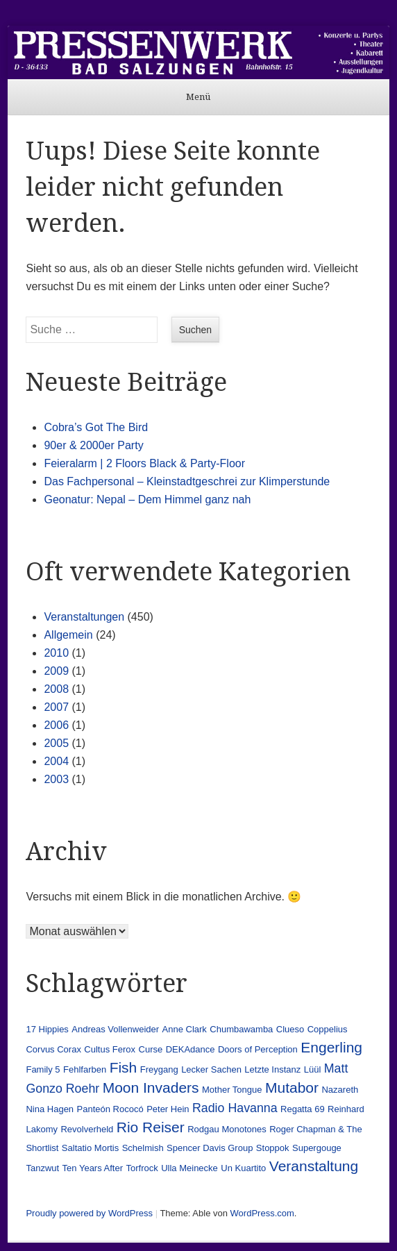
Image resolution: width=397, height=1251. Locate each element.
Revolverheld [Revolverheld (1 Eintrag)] (86, 1129)
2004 (56, 761)
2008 (56, 689)
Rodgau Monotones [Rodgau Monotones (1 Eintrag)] (226, 1129)
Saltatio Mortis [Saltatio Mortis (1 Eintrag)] (90, 1148)
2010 (56, 653)
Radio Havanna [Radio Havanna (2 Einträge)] (235, 1108)
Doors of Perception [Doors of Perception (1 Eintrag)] (258, 1049)
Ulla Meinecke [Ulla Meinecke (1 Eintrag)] (189, 1168)
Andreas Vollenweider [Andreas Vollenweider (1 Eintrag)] (115, 1029)
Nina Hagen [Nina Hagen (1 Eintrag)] (50, 1109)
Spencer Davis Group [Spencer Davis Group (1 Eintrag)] (210, 1148)
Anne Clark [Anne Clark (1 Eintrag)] (184, 1029)
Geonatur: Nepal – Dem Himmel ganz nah (147, 499)
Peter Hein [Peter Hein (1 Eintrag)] (167, 1109)
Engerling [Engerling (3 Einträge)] (331, 1047)
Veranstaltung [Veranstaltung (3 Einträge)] (313, 1166)
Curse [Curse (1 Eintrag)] (151, 1049)
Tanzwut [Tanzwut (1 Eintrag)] (42, 1168)
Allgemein (68, 635)
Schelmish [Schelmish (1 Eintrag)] (143, 1148)
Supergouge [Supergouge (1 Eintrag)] (316, 1148)
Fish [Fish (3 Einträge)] (123, 1067)
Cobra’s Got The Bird (96, 427)
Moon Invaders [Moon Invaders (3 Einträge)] (151, 1087)
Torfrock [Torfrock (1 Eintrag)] (142, 1168)
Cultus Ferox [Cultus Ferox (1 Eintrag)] (109, 1049)
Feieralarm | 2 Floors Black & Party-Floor (144, 463)
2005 (56, 743)
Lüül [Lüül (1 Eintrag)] (312, 1069)
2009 (56, 671)
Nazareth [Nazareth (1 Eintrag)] (339, 1089)
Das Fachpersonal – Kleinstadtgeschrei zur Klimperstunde (187, 481)
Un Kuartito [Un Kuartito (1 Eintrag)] (243, 1168)
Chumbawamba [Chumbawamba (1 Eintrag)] (241, 1029)
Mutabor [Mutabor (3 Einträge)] (292, 1087)
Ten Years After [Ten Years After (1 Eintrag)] (92, 1168)
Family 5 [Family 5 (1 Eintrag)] (43, 1069)
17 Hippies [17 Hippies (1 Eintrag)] (47, 1029)
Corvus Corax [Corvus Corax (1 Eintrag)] (53, 1049)
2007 (56, 707)
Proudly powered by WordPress (89, 1213)
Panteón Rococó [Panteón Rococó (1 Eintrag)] (110, 1109)
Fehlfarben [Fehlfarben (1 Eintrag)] (84, 1069)
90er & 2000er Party (93, 445)
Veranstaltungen (84, 617)
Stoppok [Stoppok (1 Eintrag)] (272, 1148)
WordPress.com (262, 1213)
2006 (56, 725)
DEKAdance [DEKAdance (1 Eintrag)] (190, 1049)
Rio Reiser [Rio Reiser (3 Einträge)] (151, 1127)
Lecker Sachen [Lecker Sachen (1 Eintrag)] (211, 1069)
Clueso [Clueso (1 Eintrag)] (290, 1029)
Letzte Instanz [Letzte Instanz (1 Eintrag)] (272, 1069)
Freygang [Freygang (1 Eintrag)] (159, 1069)
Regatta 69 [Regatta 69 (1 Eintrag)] (302, 1109)
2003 (56, 779)
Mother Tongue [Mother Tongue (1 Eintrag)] (232, 1089)
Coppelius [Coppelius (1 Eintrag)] (327, 1029)
